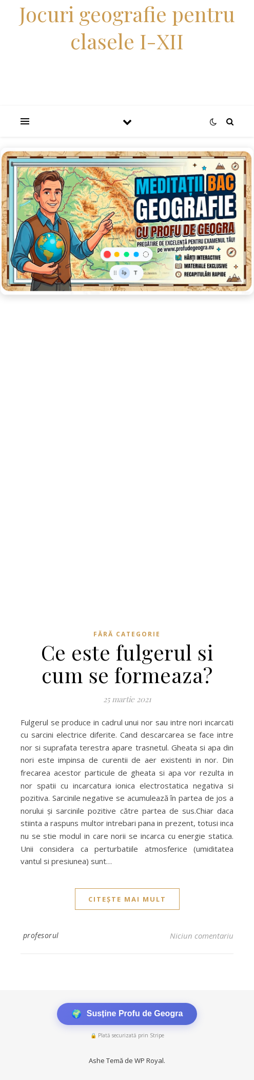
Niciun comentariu (201, 935)
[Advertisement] (127, 377)
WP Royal (149, 1060)
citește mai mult (127, 899)
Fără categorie (127, 634)
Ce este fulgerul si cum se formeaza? (127, 663)
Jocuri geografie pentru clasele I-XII (127, 27)
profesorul (41, 935)
